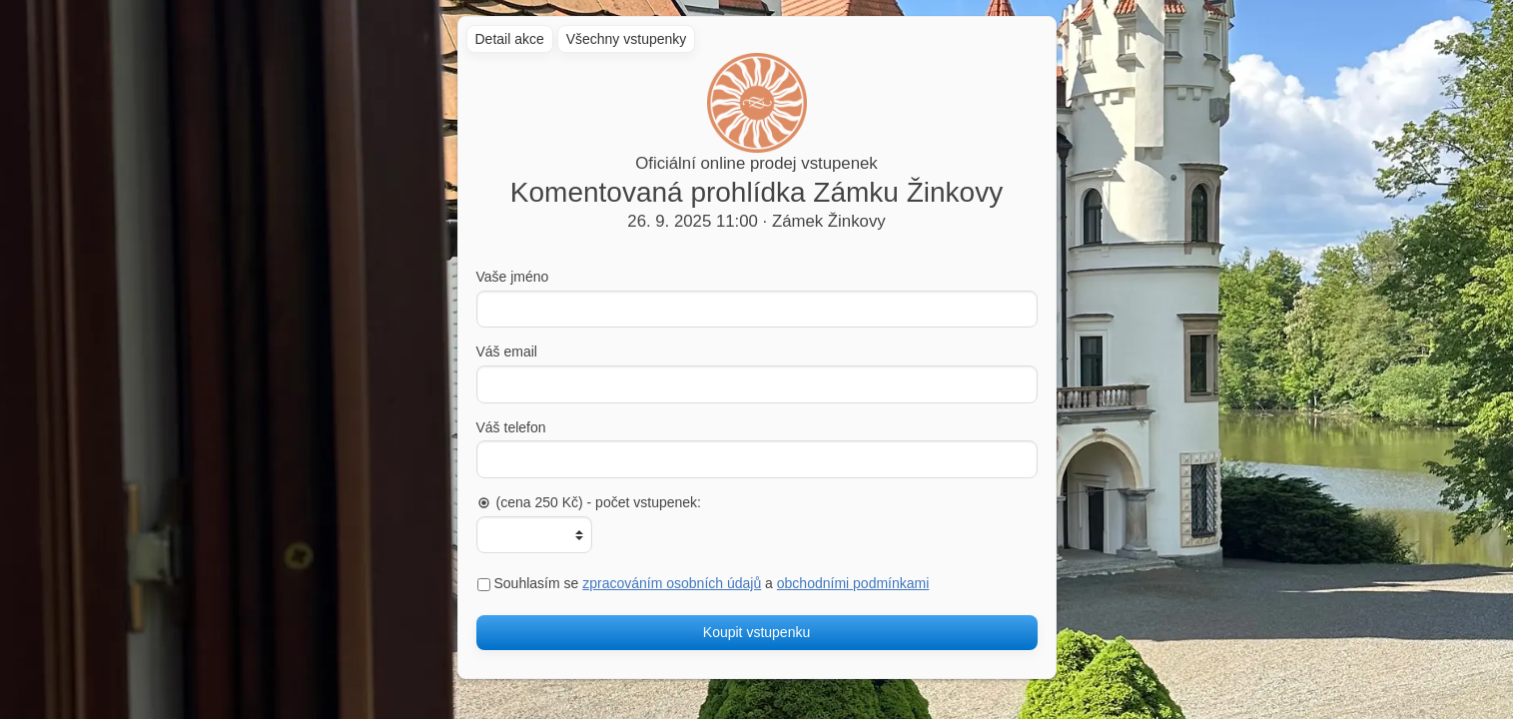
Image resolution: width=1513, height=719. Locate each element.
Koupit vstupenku (756, 632)
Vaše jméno (512, 277)
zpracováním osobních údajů (671, 583)
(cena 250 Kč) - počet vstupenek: (588, 502)
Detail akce (509, 39)
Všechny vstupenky (626, 39)
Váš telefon (511, 427)
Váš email (506, 352)
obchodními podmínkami (853, 583)
